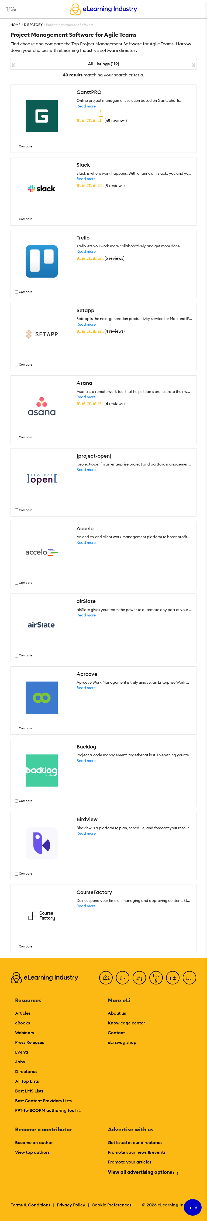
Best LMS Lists (29, 1091)
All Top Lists (27, 1081)
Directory (33, 25)
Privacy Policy (71, 1204)
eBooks (22, 1023)
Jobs (20, 1061)
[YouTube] (156, 977)
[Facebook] (106, 977)
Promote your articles (129, 1162)
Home (15, 25)
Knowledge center (126, 1023)
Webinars (24, 1032)
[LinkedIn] (139, 977)
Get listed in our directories (135, 1142)
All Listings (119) (103, 63)
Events (22, 1052)
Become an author (34, 1142)
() (102, 120)
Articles (22, 1013)
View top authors (32, 1152)
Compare (25, 146)
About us (117, 1013)
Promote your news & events (136, 1152)
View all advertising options (143, 1172)
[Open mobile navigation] (9, 9)
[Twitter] (122, 977)
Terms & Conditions (30, 1204)
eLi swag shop (122, 1042)
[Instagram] (189, 977)
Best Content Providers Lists (43, 1100)
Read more (86, 106)
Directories (26, 1071)
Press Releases (29, 1042)
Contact (116, 1032)
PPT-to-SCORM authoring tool (48, 1110)
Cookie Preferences (111, 1204)
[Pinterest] (173, 977)
